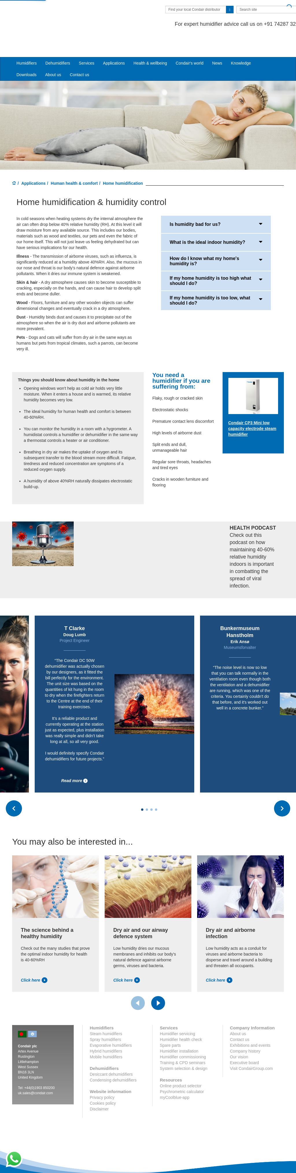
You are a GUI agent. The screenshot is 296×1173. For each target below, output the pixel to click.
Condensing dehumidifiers (113, 1057)
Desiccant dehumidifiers (111, 1052)
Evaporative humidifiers (111, 1023)
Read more (74, 758)
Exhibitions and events (250, 1023)
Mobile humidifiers (106, 1034)
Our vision (239, 1034)
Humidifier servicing (177, 1011)
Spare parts (170, 1023)
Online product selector (180, 1063)
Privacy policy (102, 1075)
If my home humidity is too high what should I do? (216, 259)
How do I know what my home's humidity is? (216, 239)
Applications (33, 161)
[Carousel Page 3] (151, 787)
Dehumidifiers (57, 41)
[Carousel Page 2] (147, 787)
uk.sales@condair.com (35, 1071)
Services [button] (87, 41)
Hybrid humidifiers (106, 1028)
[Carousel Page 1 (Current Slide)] (142, 787)
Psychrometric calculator (182, 1069)
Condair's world (190, 41)
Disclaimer (99, 1086)
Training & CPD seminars (182, 1040)
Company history (245, 1028)
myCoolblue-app (174, 1075)
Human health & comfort (74, 161)
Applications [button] (114, 41)
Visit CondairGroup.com (251, 1046)
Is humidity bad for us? (216, 202)
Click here (34, 958)
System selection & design (183, 1046)
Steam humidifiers (106, 1011)
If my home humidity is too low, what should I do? (216, 278)
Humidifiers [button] (26, 41)
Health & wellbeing (150, 41)
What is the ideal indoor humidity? (216, 220)
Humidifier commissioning (183, 1034)
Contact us (79, 52)
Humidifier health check (181, 1017)
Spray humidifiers (105, 1017)
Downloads (26, 52)
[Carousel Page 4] (156, 787)
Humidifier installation (179, 1028)
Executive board (244, 1040)
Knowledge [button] (241, 41)
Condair (45, 13)
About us (53, 52)
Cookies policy (103, 1081)
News (217, 41)
